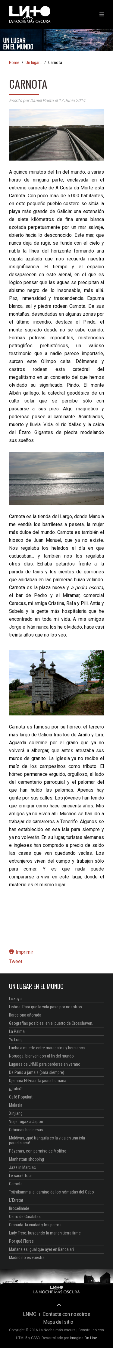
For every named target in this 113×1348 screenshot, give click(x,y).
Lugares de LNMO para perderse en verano (44, 1064)
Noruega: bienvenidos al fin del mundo (41, 1056)
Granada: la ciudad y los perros (35, 1224)
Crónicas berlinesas (26, 1129)
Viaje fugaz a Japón (26, 1121)
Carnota (16, 1183)
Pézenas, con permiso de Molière (37, 1151)
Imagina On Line (83, 1338)
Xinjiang (16, 1113)
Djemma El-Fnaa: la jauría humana (37, 1080)
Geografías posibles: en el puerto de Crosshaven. (51, 1023)
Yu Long (16, 1039)
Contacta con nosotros (66, 1314)
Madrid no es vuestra (27, 1257)
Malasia (15, 1105)
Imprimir (21, 952)
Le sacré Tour (20, 1175)
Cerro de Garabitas (25, 1216)
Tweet (15, 961)
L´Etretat (16, 1200)
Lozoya (15, 998)
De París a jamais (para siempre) (36, 1072)
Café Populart (21, 1097)
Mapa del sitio (58, 1322)
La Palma (17, 1031)
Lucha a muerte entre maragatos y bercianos (47, 1047)
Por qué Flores (21, 1241)
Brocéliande (19, 1208)
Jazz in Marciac (22, 1167)
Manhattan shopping (26, 1159)
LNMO (29, 1314)
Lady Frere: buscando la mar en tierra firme (45, 1233)
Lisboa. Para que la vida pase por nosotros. (46, 1006)
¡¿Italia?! (16, 1088)
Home (14, 62)
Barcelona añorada (25, 1015)
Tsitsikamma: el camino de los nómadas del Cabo (51, 1192)
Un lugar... (34, 62)
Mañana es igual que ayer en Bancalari (41, 1249)
